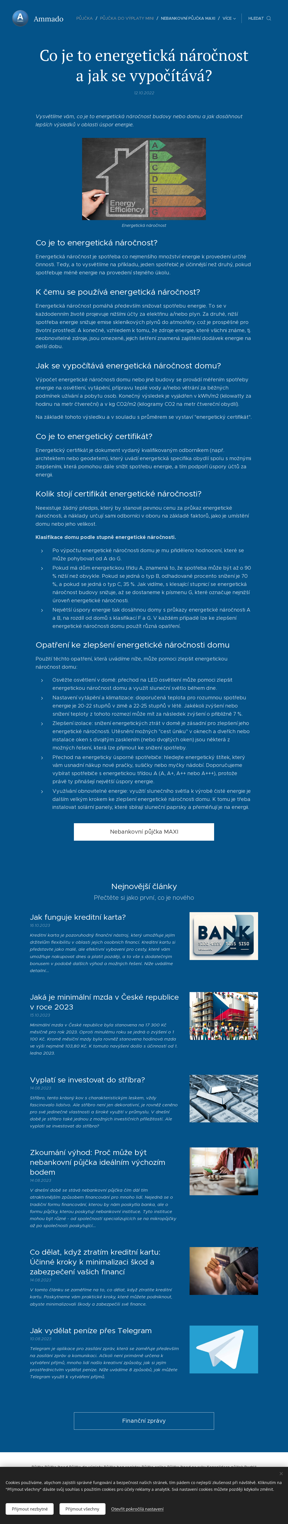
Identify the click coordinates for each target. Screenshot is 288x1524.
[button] (259, 18)
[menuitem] (88, 18)
